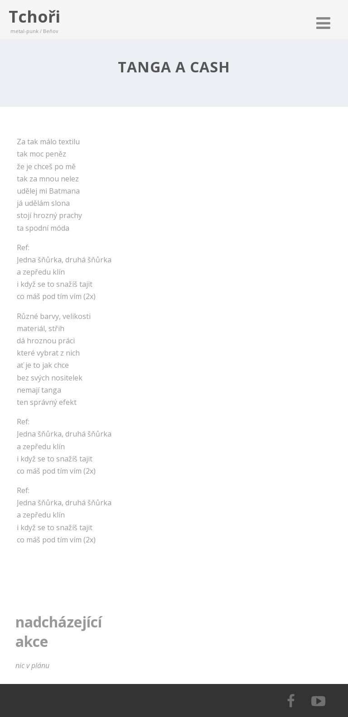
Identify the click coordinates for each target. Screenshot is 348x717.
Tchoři (34, 16)
